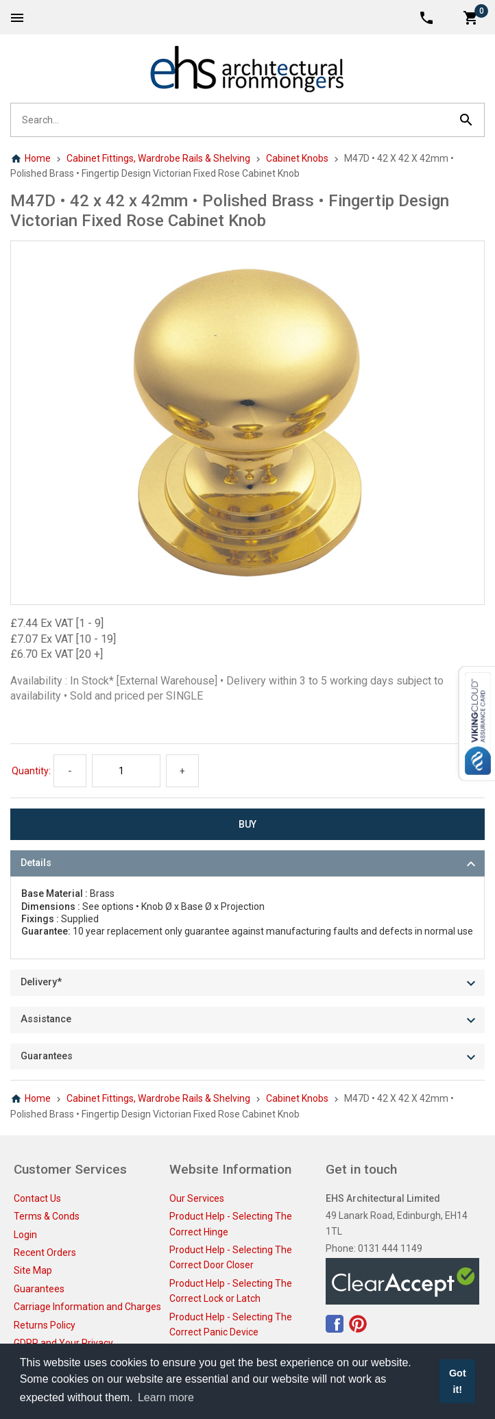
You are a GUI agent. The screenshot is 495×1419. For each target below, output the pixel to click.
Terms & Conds (47, 1216)
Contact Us (37, 1198)
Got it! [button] (457, 1381)
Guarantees (39, 1288)
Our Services (196, 1198)
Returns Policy (44, 1325)
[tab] (247, 863)
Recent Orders (45, 1252)
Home (30, 158)
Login (25, 1234)
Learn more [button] (166, 1397)
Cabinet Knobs (297, 158)
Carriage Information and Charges (87, 1306)
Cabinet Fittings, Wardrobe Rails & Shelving (158, 158)
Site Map (33, 1270)
